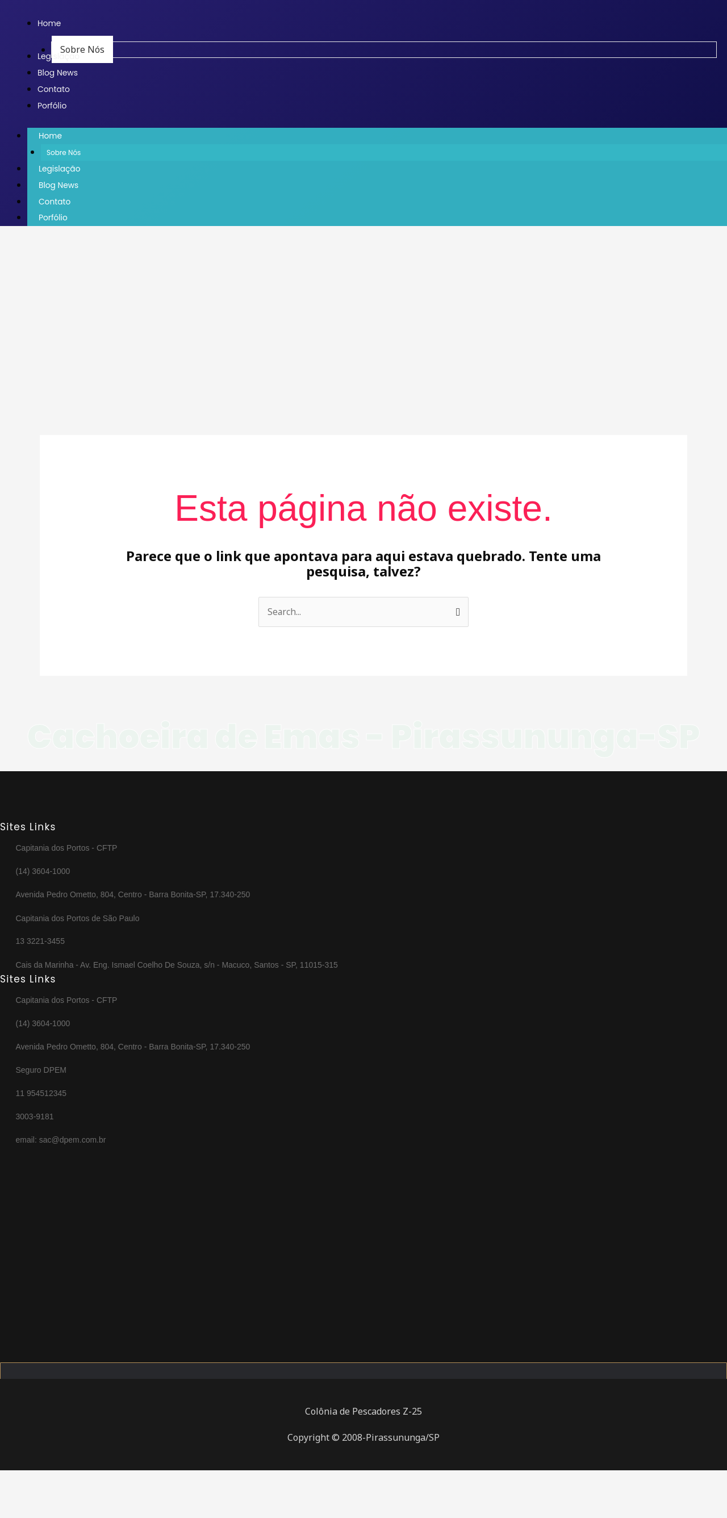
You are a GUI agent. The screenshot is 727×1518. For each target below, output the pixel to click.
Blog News (59, 184)
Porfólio (53, 216)
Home (62, 136)
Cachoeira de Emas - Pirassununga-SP (364, 758)
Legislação (60, 168)
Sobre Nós (64, 153)
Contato (55, 200)
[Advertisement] (341, 317)
